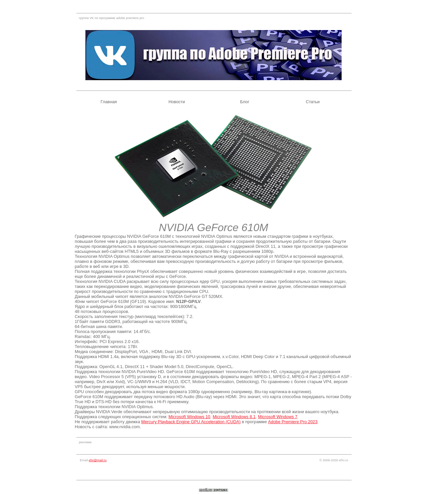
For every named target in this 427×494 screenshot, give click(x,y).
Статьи (313, 101)
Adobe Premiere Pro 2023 (293, 421)
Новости (176, 101)
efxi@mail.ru (97, 460)
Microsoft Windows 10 (189, 416)
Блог (245, 101)
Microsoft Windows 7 (277, 416)
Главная (109, 101)
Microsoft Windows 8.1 (234, 416)
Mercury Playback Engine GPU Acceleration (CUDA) (191, 421)
